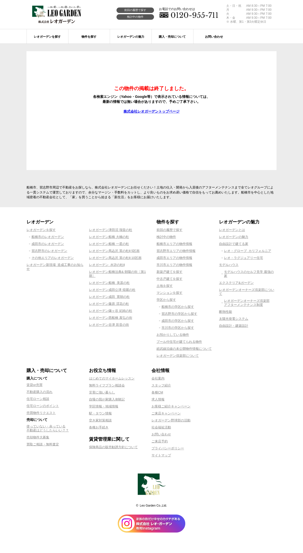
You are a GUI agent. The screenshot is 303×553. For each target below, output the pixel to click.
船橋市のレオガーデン (48, 237)
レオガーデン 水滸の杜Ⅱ (107, 265)
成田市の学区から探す (178, 321)
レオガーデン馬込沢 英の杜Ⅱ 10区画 (115, 258)
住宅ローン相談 (37, 399)
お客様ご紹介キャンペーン (171, 406)
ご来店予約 (160, 441)
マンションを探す (169, 293)
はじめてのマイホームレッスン (111, 378)
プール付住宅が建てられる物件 (179, 342)
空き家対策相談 (100, 420)
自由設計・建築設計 (233, 326)
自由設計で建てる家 (233, 244)
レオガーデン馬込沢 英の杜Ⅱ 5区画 (114, 251)
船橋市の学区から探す (178, 307)
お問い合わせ (161, 434)
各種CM (157, 392)
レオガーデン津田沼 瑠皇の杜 (110, 230)
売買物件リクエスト (41, 413)
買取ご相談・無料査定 (42, 444)
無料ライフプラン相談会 (107, 385)
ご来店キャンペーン (166, 413)
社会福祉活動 (161, 427)
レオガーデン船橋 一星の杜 (109, 244)
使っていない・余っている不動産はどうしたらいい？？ (47, 428)
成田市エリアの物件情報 (174, 258)
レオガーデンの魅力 (233, 237)
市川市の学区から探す (178, 328)
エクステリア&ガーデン (236, 283)
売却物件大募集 (37, 437)
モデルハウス (228, 265)
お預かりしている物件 (172, 335)
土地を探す (164, 286)
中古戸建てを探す (169, 279)
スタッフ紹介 (161, 385)
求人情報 (158, 399)
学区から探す (166, 300)
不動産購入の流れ (39, 392)
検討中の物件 (135, 16)
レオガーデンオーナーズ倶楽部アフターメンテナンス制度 (247, 303)
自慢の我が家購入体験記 (107, 399)
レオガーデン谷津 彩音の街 (109, 325)
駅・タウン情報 (100, 413)
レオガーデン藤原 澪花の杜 (109, 304)
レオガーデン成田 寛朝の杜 (109, 297)
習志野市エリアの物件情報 (176, 251)
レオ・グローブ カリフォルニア (247, 251)
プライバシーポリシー (168, 448)
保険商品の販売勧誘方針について (113, 447)
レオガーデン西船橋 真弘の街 (110, 318)
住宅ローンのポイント (42, 406)
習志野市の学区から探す (179, 314)
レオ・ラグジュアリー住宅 (243, 258)
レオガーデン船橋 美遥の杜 (109, 283)
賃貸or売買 (34, 385)
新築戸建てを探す (169, 272)
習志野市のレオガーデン (49, 251)
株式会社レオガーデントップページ (152, 111)
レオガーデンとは (232, 230)
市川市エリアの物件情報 (174, 265)
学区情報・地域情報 (103, 406)
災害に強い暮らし (102, 392)
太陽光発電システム (233, 319)
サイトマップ (161, 455)
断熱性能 (225, 312)
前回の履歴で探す (135, 9)
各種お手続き (98, 427)
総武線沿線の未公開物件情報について (184, 349)
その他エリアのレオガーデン (53, 258)
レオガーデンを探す (41, 230)
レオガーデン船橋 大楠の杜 (109, 237)
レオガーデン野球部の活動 (171, 420)
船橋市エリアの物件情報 (174, 244)
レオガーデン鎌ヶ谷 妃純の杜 (110, 311)
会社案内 (158, 378)
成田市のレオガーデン (48, 244)
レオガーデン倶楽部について (177, 356)
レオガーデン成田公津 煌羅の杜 (112, 290)
